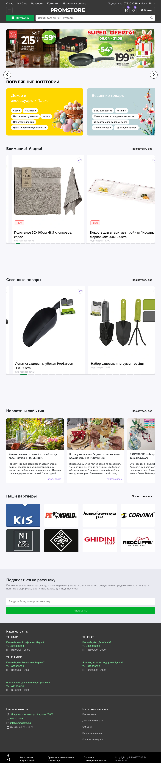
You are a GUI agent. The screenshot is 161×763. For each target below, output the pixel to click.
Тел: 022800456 (15, 686)
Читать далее (54, 479)
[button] (8, 243)
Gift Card (22, 3)
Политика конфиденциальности (94, 757)
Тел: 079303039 (15, 646)
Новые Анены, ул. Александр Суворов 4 (28, 682)
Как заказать (89, 714)
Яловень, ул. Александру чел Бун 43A (102, 662)
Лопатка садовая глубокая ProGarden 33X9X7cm (52, 365)
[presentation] (7, 75)
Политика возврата (92, 739)
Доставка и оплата (74, 3)
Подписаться (80, 610)
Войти (146, 10)
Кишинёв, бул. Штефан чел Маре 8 (25, 642)
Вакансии (37, 3)
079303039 (14, 718)
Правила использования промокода (61, 757)
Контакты (53, 3)
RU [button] (151, 3)
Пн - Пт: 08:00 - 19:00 (19, 727)
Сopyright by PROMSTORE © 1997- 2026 (130, 757)
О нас (9, 3)
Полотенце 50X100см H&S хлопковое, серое (50, 234)
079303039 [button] (131, 3)
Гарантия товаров (92, 733)
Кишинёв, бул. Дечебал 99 (96, 642)
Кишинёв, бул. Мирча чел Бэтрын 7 (25, 662)
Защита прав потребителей (26, 757)
